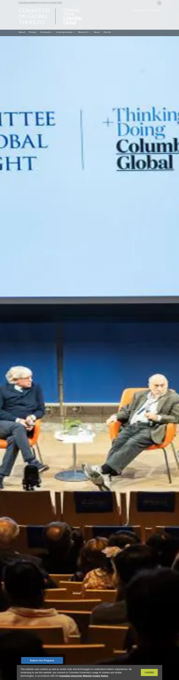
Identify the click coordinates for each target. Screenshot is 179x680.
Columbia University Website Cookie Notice (83, 676)
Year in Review (153, 10)
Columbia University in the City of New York (40, 3)
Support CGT (139, 10)
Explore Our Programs (42, 660)
